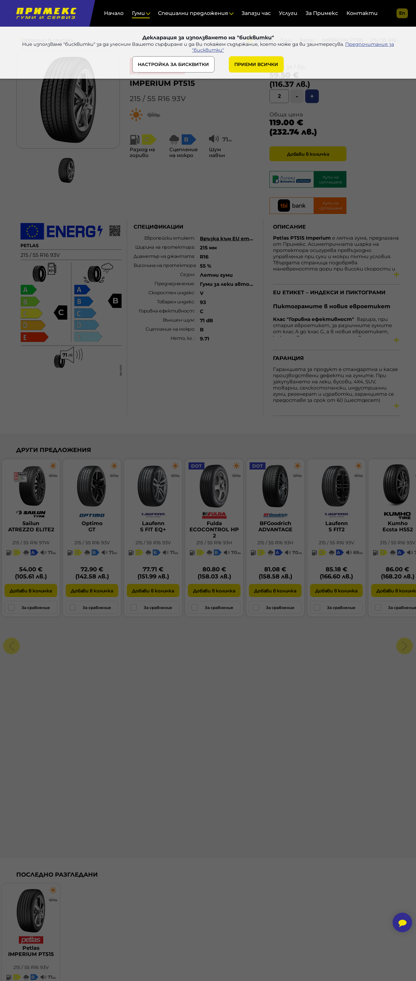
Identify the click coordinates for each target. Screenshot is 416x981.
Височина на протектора (164, 265)
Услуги (288, 13)
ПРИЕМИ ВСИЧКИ (256, 66)
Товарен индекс (175, 302)
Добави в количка (308, 154)
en (402, 13)
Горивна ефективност (166, 311)
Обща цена (286, 114)
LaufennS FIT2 (336, 526)
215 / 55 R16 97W (31, 543)
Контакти (362, 13)
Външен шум (178, 320)
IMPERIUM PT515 (162, 83)
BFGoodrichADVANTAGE (275, 526)
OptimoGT (92, 526)
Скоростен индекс (171, 293)
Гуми (138, 13)
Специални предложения (193, 13)
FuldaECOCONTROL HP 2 (214, 529)
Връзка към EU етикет (232, 238)
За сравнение (29, 607)
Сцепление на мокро (170, 329)
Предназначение (174, 283)
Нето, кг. (182, 338)
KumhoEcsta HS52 (398, 526)
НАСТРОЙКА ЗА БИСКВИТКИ (173, 66)
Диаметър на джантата (164, 256)
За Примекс (322, 13)
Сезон (187, 274)
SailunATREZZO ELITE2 (31, 526)
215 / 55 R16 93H (214, 543)
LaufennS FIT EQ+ (153, 526)
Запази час (256, 13)
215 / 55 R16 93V (158, 98)
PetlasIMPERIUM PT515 (31, 951)
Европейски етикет (169, 238)
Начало (114, 13)
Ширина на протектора (164, 247)
